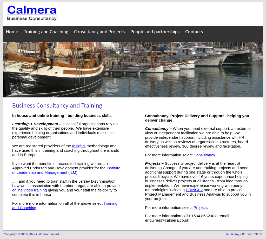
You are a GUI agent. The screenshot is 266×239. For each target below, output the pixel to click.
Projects (201, 207)
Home (12, 32)
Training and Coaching (46, 32)
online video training (29, 190)
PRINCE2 (194, 190)
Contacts (194, 32)
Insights (79, 146)
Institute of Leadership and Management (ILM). (66, 170)
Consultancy (204, 155)
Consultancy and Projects (99, 32)
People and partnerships (154, 32)
